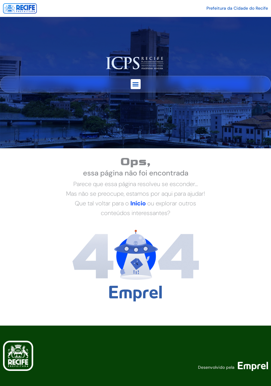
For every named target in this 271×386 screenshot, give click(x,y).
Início (138, 203)
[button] (136, 84)
